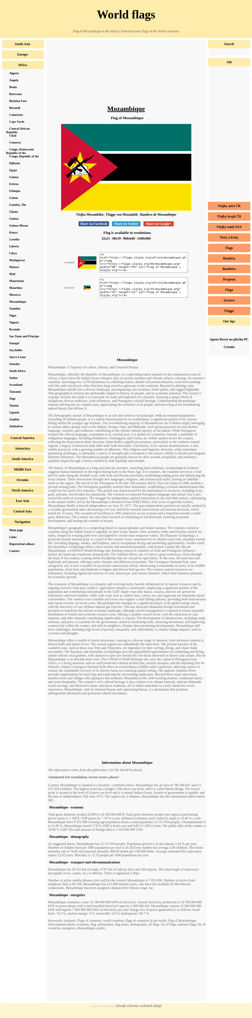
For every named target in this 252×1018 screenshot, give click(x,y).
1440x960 (144, 238)
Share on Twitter (126, 223)
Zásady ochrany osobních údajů (138, 1013)
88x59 (116, 238)
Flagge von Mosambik (122, 214)
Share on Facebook (93, 223)
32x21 (106, 238)
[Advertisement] (126, 75)
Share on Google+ (158, 223)
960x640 (129, 238)
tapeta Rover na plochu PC (229, 339)
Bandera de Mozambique (158, 214)
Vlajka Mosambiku (90, 214)
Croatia (229, 347)
